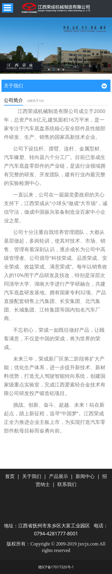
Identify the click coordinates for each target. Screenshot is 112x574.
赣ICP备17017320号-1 (56, 566)
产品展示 (58, 476)
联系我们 (66, 484)
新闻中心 (85, 476)
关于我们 (31, 476)
